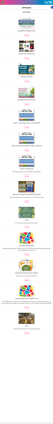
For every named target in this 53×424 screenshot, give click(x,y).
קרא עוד (27, 35)
